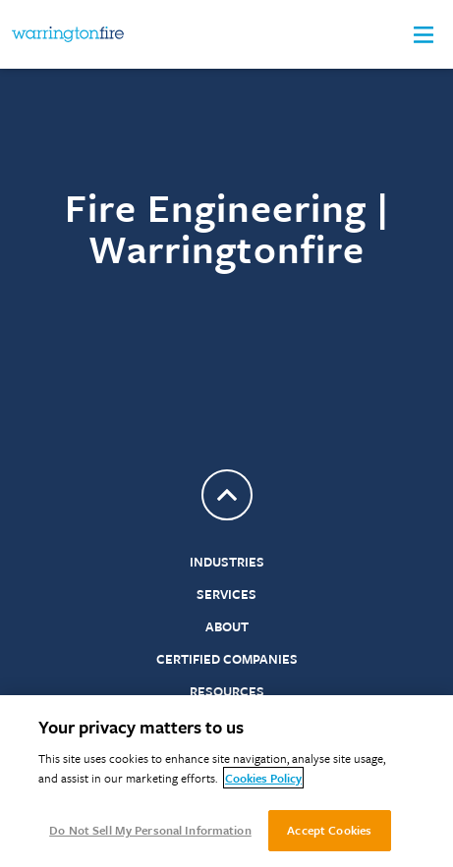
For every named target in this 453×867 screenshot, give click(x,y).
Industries (227, 561)
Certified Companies (227, 659)
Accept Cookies (329, 830)
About (227, 626)
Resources (227, 691)
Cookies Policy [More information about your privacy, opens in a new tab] (263, 777)
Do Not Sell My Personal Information (150, 830)
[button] (423, 35)
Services (226, 594)
